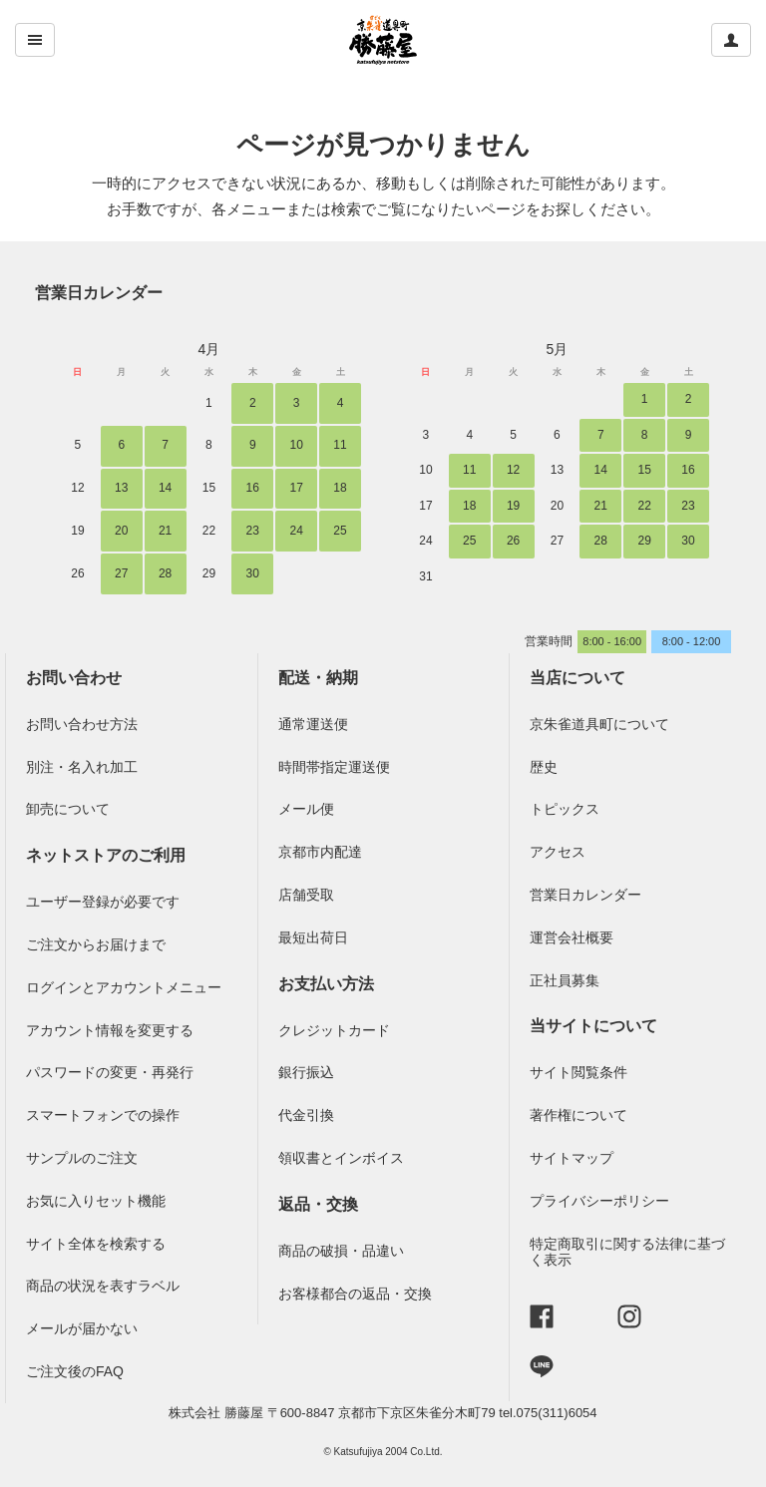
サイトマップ (571, 1158)
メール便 (306, 809)
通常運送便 (313, 724)
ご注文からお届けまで (96, 944)
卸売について (68, 809)
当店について (577, 677)
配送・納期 (318, 677)
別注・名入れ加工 (82, 767)
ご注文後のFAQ (75, 1371)
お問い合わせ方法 (82, 724)
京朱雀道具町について (599, 724)
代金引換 (306, 1115)
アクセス (557, 852)
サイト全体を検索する (96, 1244)
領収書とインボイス (341, 1158)
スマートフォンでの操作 (103, 1115)
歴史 (544, 767)
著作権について (578, 1115)
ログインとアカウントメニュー (123, 987)
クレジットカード (334, 1030)
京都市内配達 (320, 852)
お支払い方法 (326, 983)
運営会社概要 (571, 937)
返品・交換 (318, 1204)
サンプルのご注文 (82, 1158)
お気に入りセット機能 (96, 1201)
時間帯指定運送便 (334, 767)
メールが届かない (82, 1328)
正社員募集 (564, 980)
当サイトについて (593, 1025)
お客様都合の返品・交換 (355, 1293)
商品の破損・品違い (341, 1251)
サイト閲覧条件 (578, 1072)
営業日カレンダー (99, 292)
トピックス (564, 809)
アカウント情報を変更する (109, 1030)
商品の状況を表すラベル (103, 1286)
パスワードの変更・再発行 (109, 1072)
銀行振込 (306, 1072)
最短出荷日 (313, 937)
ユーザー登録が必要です (103, 902)
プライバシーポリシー (599, 1201)
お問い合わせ (74, 677)
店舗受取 (306, 895)
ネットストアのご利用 (106, 855)
